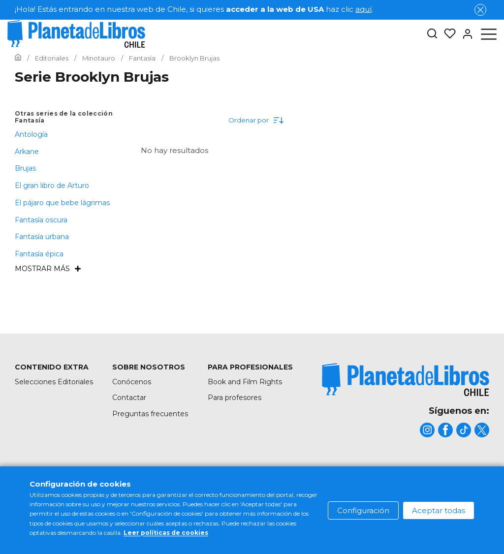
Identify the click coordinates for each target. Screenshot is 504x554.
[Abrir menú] (489, 34)
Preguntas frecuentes (150, 413)
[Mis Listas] (447, 34)
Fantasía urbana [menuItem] (42, 236)
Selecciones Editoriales (54, 381)
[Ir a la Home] (18, 58)
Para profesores (234, 397)
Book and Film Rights (245, 381)
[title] (405, 379)
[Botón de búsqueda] (432, 34)
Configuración (363, 510)
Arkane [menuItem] (27, 151)
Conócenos (131, 381)
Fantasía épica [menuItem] (39, 253)
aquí (363, 9)
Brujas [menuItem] (25, 168)
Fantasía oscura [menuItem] (41, 219)
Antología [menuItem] (31, 134)
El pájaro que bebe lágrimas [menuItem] (62, 202)
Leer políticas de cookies (166, 532)
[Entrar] (464, 34)
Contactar (129, 397)
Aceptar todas (438, 510)
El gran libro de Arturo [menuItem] (52, 185)
